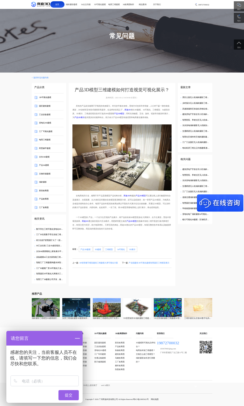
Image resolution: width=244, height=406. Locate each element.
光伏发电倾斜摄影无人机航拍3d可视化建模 (200, 125)
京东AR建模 (44, 156)
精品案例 (142, 4)
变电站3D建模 (45, 123)
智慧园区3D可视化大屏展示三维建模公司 (53, 274)
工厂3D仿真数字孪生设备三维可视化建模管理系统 (57, 234)
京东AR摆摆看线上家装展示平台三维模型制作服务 (57, 251)
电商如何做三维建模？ (145, 350)
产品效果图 (44, 199)
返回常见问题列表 (41, 78)
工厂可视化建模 (45, 131)
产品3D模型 (119, 113)
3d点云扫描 (86, 4)
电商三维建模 (114, 4)
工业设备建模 (45, 114)
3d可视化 (121, 249)
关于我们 (157, 4)
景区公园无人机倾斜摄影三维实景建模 (198, 97)
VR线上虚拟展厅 (90, 385)
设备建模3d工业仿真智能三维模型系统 (52, 257)
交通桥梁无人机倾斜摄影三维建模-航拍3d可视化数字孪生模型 (208, 131)
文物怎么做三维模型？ (145, 354)
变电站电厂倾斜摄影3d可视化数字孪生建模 (200, 214)
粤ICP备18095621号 (141, 399)
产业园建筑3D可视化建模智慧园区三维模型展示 (149, 263)
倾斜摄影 (43, 182)
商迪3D (128, 109)
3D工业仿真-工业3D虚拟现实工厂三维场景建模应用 (57, 246)
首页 (57, 4)
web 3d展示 (105, 385)
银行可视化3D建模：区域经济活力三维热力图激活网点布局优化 (209, 219)
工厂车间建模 (100, 354)
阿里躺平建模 (45, 148)
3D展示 (132, 249)
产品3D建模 (85, 249)
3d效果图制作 (128, 4)
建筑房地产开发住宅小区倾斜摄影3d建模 (199, 114)
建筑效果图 (120, 354)
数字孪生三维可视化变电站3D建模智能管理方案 (56, 229)
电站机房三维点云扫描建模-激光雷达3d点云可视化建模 (205, 148)
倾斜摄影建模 (71, 4)
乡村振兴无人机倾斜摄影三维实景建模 (198, 103)
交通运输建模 (100, 358)
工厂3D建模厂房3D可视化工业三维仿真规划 (54, 268)
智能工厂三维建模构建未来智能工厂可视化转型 (56, 262)
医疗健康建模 (100, 362)
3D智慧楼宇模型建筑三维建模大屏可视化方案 (98, 263)
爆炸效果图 (120, 366)
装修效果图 (120, 350)
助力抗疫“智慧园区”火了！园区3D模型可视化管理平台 (59, 240)
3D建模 (98, 249)
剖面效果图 (120, 369)
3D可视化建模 (100, 4)
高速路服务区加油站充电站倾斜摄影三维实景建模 (203, 109)
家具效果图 (44, 190)
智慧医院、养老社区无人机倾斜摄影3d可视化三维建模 (205, 120)
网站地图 (155, 399)
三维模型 (109, 249)
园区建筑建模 (45, 106)
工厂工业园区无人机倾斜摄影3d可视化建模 (200, 142)
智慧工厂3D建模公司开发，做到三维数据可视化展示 (58, 279)
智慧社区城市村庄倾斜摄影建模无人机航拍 (200, 137)
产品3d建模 (44, 165)
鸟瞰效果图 (120, 358)
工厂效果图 (44, 207)
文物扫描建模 (45, 173)
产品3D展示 (79, 117)
